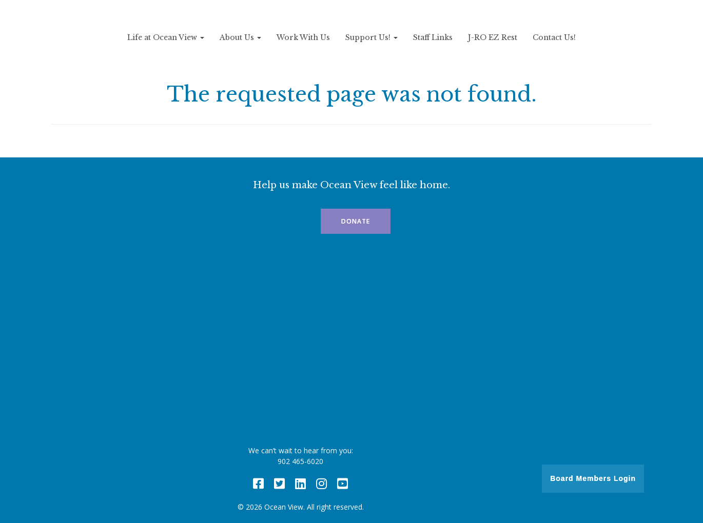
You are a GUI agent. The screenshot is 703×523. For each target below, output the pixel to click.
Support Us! (371, 37)
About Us (240, 37)
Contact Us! (554, 37)
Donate (355, 221)
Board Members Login (593, 478)
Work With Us (303, 37)
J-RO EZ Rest (492, 37)
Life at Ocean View (165, 37)
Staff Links (433, 37)
